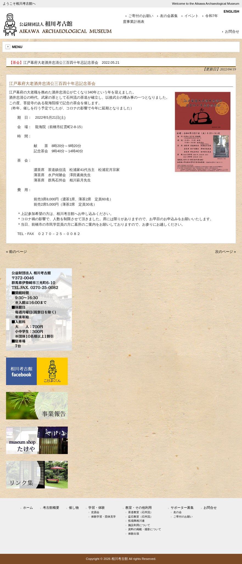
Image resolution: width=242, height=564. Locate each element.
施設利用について (139, 525)
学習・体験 (96, 507)
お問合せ (232, 32)
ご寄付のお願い (140, 16)
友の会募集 (169, 16)
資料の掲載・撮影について (144, 529)
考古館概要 (51, 507)
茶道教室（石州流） (140, 512)
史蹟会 (95, 512)
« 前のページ (16, 252)
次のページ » (225, 252)
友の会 (177, 512)
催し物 (74, 507)
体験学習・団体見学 (103, 516)
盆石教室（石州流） (140, 516)
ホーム (28, 507)
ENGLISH (231, 11)
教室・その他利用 (138, 507)
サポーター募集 (182, 507)
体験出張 (133, 533)
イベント (191, 16)
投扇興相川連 (136, 520)
